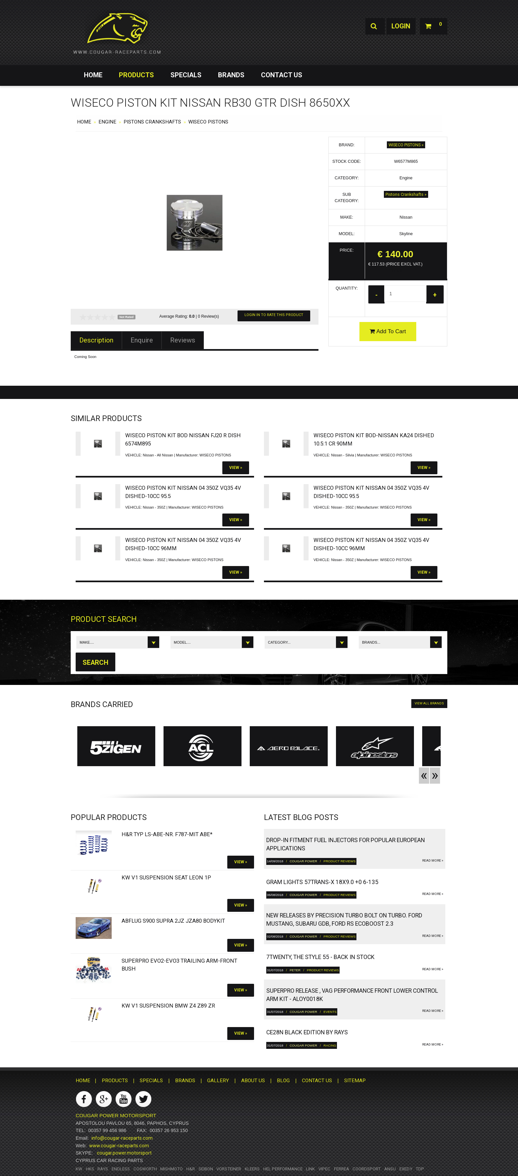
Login (400, 26)
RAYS (102, 1168)
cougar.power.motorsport (124, 1153)
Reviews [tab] (182, 340)
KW (79, 1168)
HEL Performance (283, 1168)
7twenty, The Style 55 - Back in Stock (320, 957)
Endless (121, 1168)
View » (235, 467)
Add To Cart (388, 331)
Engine (107, 122)
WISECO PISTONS (208, 122)
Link (310, 1168)
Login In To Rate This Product (273, 315)
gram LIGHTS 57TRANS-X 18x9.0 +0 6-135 (322, 882)
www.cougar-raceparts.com (119, 1145)
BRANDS (231, 75)
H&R (190, 1168)
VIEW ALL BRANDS (429, 703)
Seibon (206, 1168)
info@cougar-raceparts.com (122, 1138)
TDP (420, 1168)
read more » (432, 860)
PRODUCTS (136, 75)
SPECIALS (186, 75)
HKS (90, 1168)
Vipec (324, 1168)
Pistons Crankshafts (152, 122)
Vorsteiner (228, 1168)
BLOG (283, 1081)
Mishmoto (171, 1168)
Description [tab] (96, 340)
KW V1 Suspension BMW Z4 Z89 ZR (168, 1006)
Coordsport (366, 1168)
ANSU (390, 1168)
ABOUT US (253, 1081)
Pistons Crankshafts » (406, 194)
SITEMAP (355, 1081)
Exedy (405, 1168)
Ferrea (341, 1168)
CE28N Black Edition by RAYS (307, 1032)
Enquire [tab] (141, 340)
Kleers (252, 1168)
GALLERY (218, 1081)
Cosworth (145, 1168)
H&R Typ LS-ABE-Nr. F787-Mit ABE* (167, 834)
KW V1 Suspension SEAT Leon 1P (166, 877)
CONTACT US (281, 75)
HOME (93, 75)
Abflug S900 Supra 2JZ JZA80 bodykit (173, 921)
